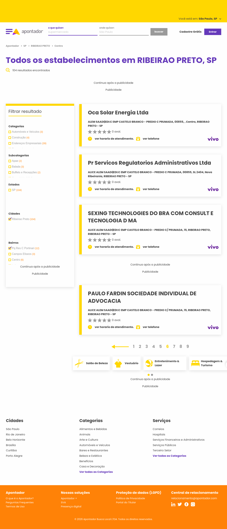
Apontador (13, 46)
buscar (158, 31)
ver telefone (151, 139)
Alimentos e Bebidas (93, 429)
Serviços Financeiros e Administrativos (178, 440)
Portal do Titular (126, 502)
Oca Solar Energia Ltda (118, 112)
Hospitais (159, 434)
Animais (84, 434)
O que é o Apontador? (20, 498)
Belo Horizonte (15, 440)
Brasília (11, 445)
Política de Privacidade (130, 498)
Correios (158, 429)
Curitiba (11, 450)
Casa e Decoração (92, 466)
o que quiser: (56, 28)
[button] (149, 375)
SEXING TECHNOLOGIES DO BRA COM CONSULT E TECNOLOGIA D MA (150, 217)
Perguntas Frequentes (20, 502)
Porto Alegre (14, 456)
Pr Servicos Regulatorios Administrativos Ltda (149, 163)
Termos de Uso (15, 506)
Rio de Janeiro (15, 434)
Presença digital (71, 506)
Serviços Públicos (164, 445)
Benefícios (86, 461)
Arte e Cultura (88, 440)
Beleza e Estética (90, 456)
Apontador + (69, 498)
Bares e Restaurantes (93, 450)
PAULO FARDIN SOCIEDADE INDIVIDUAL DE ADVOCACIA (142, 297)
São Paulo (12, 429)
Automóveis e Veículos (94, 445)
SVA (63, 502)
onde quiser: (106, 28)
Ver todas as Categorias (96, 472)
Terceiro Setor (162, 450)
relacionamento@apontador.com (194, 498)
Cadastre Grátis (190, 32)
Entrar (212, 32)
